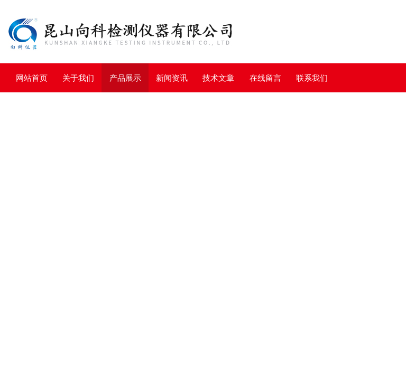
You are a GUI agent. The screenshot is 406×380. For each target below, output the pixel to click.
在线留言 (265, 77)
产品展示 (125, 77)
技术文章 (218, 77)
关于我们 (78, 77)
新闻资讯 (172, 77)
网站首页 (32, 77)
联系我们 (312, 77)
